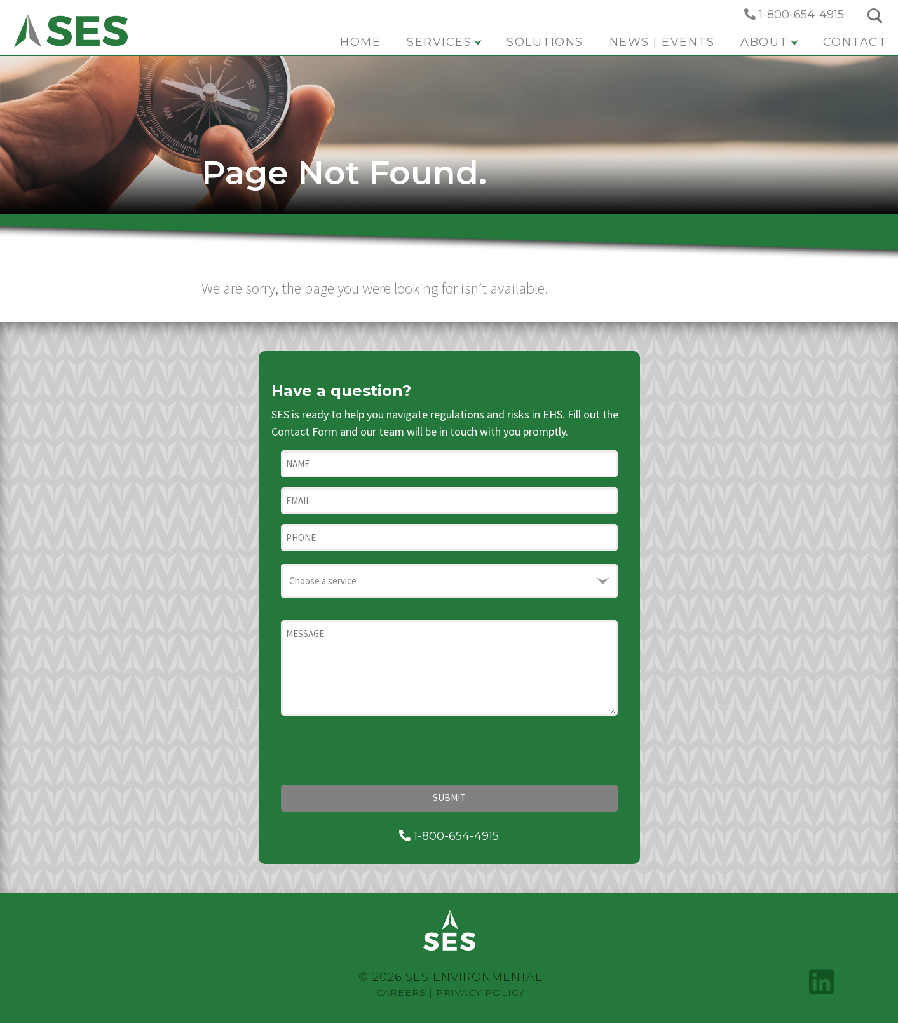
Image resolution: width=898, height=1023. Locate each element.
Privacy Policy (480, 992)
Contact (855, 42)
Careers (401, 992)
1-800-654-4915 (794, 15)
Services (444, 42)
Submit (449, 798)
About (769, 42)
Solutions (545, 42)
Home (360, 42)
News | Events (662, 42)
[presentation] (377, 750)
